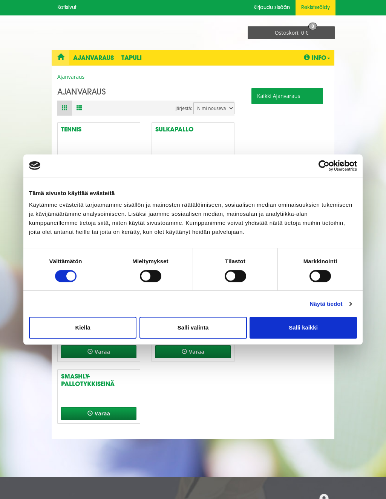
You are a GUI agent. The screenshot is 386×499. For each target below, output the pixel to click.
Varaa (98, 351)
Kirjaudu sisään (271, 7)
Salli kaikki (303, 327)
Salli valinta (193, 327)
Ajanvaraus (93, 58)
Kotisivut (67, 7)
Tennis (71, 130)
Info (317, 58)
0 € (296, 31)
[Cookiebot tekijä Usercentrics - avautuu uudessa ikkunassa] (324, 165)
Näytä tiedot (326, 304)
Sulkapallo (174, 130)
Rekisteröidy (315, 7)
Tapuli (131, 58)
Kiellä (82, 327)
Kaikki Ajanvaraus (278, 95)
